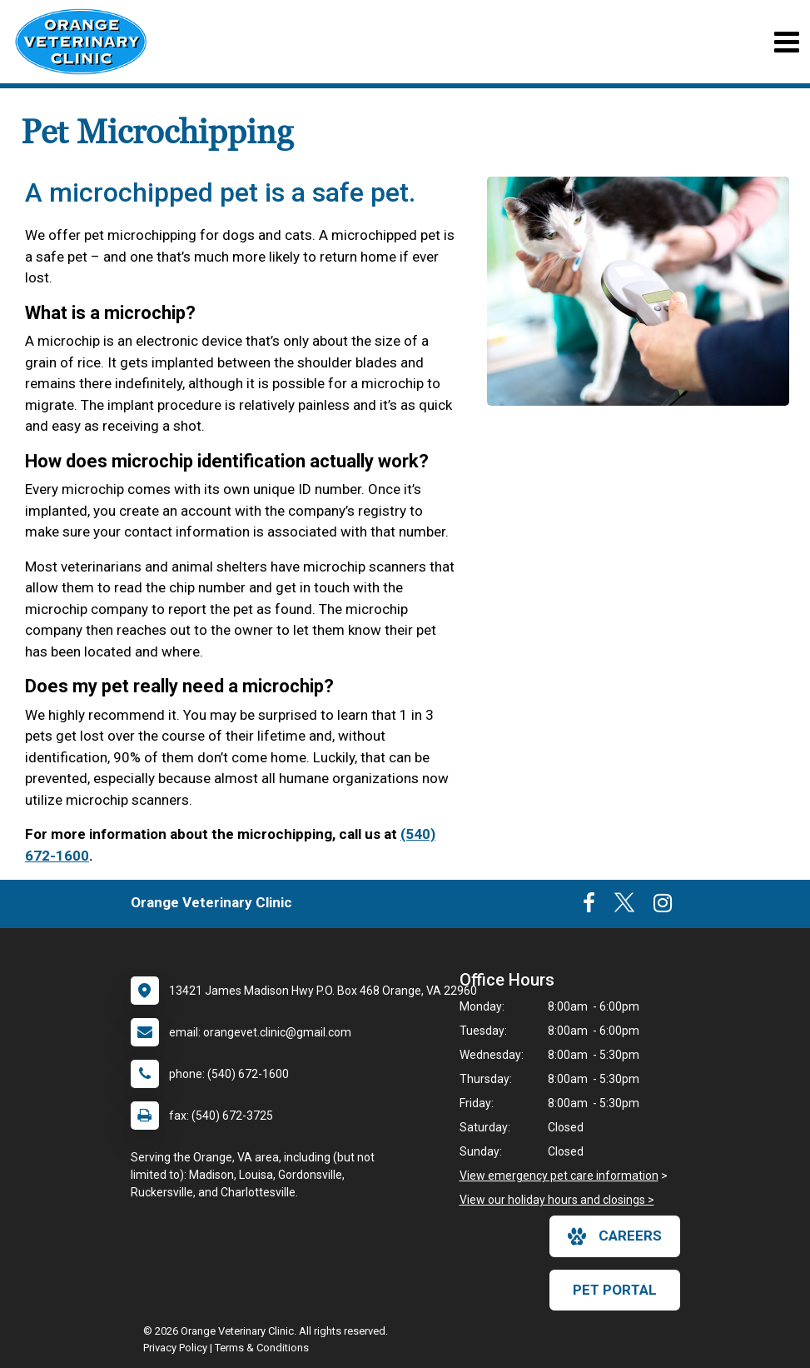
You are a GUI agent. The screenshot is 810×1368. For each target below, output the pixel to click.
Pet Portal (615, 1289)
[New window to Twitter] (624, 906)
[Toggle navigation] (786, 42)
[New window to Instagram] (662, 906)
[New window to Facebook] (589, 906)
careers (615, 1236)
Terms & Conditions (262, 1347)
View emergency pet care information (559, 1175)
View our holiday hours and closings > (557, 1199)
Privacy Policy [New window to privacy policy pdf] (175, 1347)
